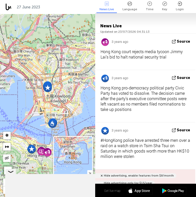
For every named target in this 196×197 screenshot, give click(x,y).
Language (129, 6)
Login (180, 6)
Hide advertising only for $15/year (128, 183)
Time (149, 6)
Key (164, 6)
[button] (48, 88)
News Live (107, 6)
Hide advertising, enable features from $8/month (139, 175)
